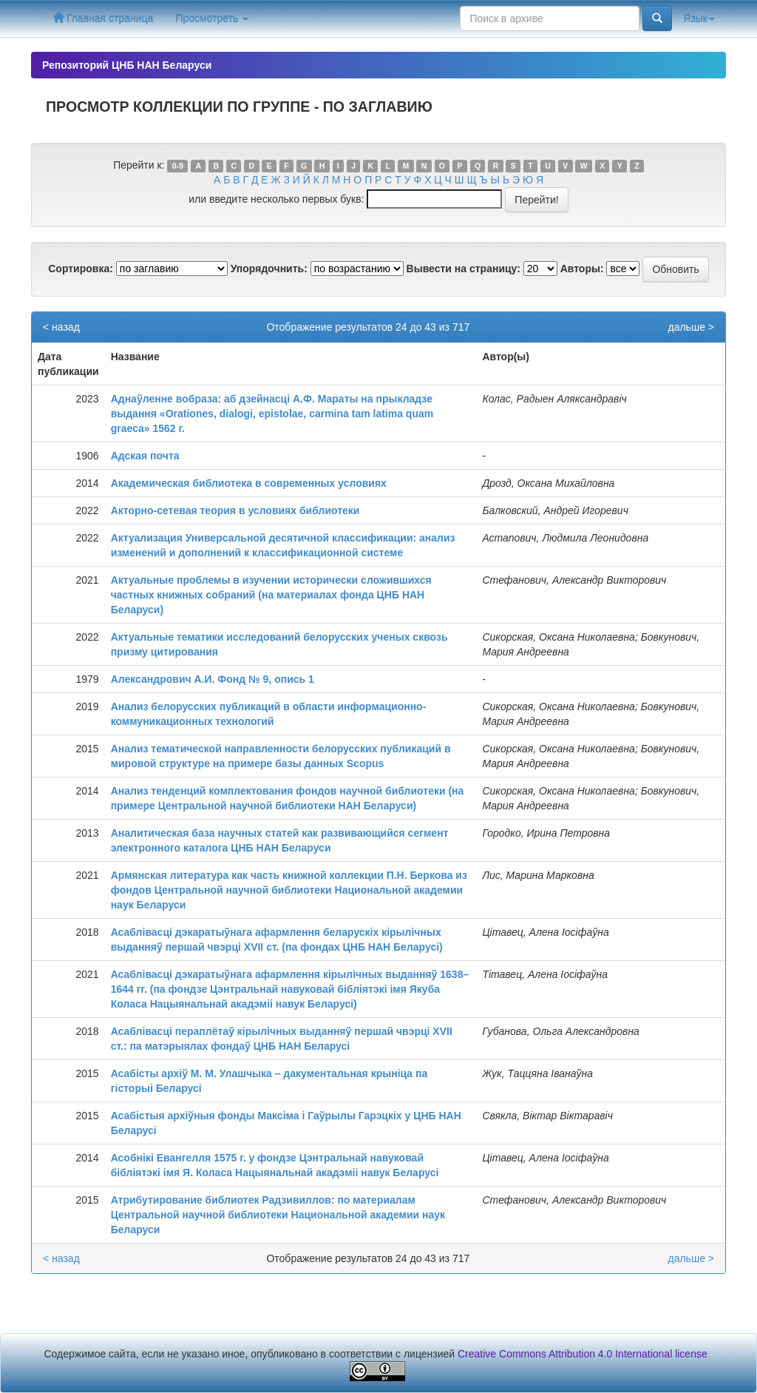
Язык (699, 18)
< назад (61, 327)
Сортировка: (80, 268)
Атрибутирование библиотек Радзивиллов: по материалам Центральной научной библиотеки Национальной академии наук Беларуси (278, 1214)
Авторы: (582, 268)
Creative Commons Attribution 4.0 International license (582, 1354)
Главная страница (103, 18)
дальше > (691, 327)
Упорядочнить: (269, 268)
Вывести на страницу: (463, 268)
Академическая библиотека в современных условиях (249, 483)
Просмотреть (211, 18)
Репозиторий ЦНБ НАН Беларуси (126, 65)
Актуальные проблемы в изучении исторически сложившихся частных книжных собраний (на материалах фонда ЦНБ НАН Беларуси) (271, 594)
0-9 (177, 165)
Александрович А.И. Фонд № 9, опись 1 (212, 679)
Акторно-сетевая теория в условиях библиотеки (235, 510)
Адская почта (145, 456)
